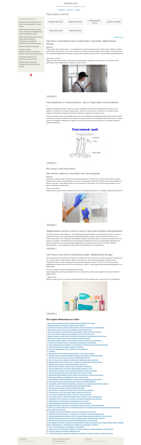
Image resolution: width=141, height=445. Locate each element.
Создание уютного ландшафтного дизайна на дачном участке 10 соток (72, 412)
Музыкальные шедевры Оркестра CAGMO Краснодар (67, 388)
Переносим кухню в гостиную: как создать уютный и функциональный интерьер (75, 399)
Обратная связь (88, 438)
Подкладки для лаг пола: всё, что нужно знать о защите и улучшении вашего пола (76, 414)
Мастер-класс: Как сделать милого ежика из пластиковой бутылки (70, 329)
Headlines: (52, 351)
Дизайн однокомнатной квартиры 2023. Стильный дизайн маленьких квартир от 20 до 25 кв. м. (80, 416)
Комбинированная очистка (94, 22)
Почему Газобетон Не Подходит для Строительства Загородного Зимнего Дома (75, 362)
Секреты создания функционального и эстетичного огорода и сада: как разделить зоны (31, 51)
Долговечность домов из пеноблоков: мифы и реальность (68, 364)
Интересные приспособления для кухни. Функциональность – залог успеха (30, 24)
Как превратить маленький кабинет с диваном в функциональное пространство (75, 379)
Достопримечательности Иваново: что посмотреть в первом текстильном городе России (78, 345)
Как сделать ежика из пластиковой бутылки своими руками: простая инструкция (74, 332)
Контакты (54, 438)
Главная (61, 10)
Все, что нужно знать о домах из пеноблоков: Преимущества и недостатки (73, 360)
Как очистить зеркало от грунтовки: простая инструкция (73, 173)
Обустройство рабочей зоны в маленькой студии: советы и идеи (70, 373)
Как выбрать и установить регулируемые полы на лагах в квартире (71, 390)
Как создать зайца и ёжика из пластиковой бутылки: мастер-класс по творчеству (75, 340)
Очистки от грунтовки (114, 22)
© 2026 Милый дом (23, 438)
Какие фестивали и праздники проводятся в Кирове (66, 347)
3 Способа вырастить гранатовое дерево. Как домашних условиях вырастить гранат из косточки (81, 433)
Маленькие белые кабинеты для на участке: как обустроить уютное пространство (76, 375)
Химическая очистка (75, 22)
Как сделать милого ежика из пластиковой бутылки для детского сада (71, 334)
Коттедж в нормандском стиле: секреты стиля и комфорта (68, 349)
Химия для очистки (75, 30)
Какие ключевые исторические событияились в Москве (66, 325)
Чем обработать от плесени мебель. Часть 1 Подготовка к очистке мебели (82, 102)
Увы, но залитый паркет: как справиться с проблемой (66, 427)
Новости (69, 10)
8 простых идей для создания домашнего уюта (64, 431)
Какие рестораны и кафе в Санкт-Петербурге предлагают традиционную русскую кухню (77, 336)
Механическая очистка (56, 22)
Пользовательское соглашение (63, 438)
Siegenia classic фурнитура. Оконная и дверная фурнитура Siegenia (29, 64)
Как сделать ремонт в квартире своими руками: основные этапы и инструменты (75, 396)
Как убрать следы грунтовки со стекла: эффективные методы (69, 358)
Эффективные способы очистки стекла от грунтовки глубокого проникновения (84, 231)
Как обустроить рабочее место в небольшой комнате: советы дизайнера (73, 371)
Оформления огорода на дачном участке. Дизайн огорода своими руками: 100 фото (77, 418)
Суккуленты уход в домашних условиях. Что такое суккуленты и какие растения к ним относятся (81, 429)
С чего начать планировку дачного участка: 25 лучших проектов (70, 394)
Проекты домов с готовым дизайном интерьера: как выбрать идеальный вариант (76, 355)
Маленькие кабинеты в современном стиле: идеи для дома (68, 377)
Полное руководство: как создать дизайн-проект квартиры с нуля (70, 368)
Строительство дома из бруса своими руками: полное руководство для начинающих (76, 327)
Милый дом (70, 3)
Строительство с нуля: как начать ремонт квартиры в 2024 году (70, 392)
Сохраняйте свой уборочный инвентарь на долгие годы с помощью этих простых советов (78, 384)
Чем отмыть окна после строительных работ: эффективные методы (79, 254)
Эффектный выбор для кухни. (29, 46)
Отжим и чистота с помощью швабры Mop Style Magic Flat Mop (70, 386)
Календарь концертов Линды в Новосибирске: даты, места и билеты (71, 353)
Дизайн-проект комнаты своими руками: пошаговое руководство (70, 366)
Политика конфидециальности (58, 441)
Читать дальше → (51, 96)
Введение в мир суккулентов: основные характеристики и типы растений (73, 420)
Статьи (77, 10)
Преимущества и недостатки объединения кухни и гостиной (69, 401)
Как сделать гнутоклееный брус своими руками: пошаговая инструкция (71, 323)
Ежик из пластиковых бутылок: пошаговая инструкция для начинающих (72, 342)
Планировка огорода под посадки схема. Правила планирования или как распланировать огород (30, 31)
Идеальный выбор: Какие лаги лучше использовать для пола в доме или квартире (76, 405)
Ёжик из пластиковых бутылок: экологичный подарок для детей (69, 338)
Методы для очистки (55, 30)
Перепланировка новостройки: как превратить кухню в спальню (70, 403)
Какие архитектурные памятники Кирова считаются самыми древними (72, 381)
